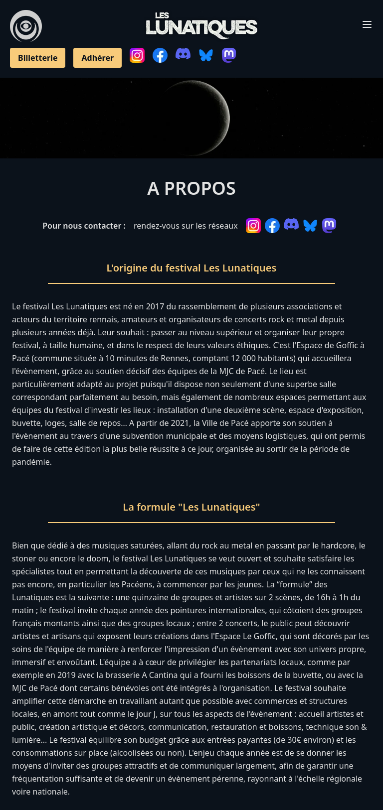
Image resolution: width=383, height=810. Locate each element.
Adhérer (97, 57)
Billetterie (37, 57)
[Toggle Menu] (367, 24)
